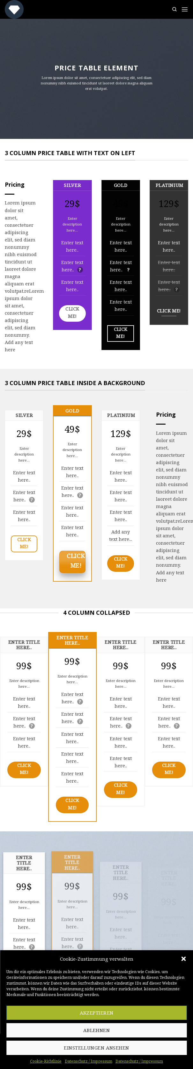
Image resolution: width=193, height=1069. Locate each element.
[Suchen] (174, 9)
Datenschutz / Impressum (118, 1059)
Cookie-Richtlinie (66, 1059)
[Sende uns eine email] (92, 1043)
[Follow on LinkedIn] (101, 1043)
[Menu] (184, 9)
